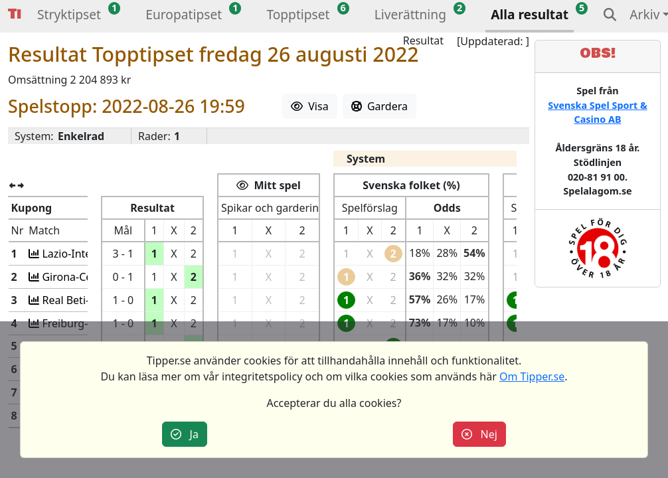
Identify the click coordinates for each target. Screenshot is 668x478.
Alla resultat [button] (529, 14)
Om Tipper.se (531, 376)
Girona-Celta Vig (80, 277)
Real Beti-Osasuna (85, 300)
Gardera (379, 106)
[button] (69, 16)
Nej (479, 434)
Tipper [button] (14, 14)
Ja (185, 434)
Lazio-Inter (66, 253)
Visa (310, 106)
